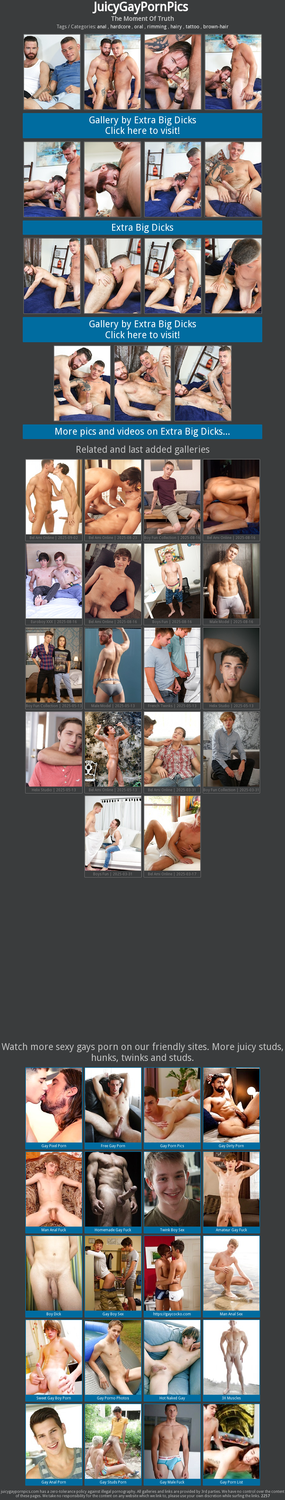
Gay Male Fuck (172, 1444)
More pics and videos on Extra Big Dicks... (142, 431)
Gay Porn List (231, 1444)
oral (138, 27)
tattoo (192, 27)
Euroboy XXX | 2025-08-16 (54, 584)
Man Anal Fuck (54, 1192)
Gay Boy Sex (113, 1276)
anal (102, 27)
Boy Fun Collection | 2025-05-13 (54, 668)
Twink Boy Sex (172, 1192)
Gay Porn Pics (172, 1108)
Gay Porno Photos (113, 1360)
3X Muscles (231, 1360)
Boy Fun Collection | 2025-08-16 (172, 500)
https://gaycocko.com (172, 1276)
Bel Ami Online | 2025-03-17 (172, 836)
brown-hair (216, 27)
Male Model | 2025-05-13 (113, 668)
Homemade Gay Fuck (113, 1192)
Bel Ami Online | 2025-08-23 (113, 500)
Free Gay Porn (113, 1108)
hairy (176, 27)
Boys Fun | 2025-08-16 (172, 584)
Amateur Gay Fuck (231, 1192)
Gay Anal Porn (54, 1444)
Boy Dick (54, 1276)
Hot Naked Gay (172, 1360)
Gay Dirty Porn (231, 1108)
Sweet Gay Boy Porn (54, 1360)
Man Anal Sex (231, 1276)
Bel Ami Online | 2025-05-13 (113, 752)
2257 (265, 1496)
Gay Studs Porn (113, 1444)
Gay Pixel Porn (54, 1108)
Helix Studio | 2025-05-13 (231, 668)
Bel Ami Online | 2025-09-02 (54, 500)
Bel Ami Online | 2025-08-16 (231, 500)
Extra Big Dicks (142, 227)
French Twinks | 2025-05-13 (172, 668)
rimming (157, 27)
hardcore (120, 27)
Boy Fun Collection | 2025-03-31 (231, 752)
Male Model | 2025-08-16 (231, 584)
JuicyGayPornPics (140, 7)
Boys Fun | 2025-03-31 (113, 836)
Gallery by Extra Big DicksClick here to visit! (142, 125)
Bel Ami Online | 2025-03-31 (172, 752)
